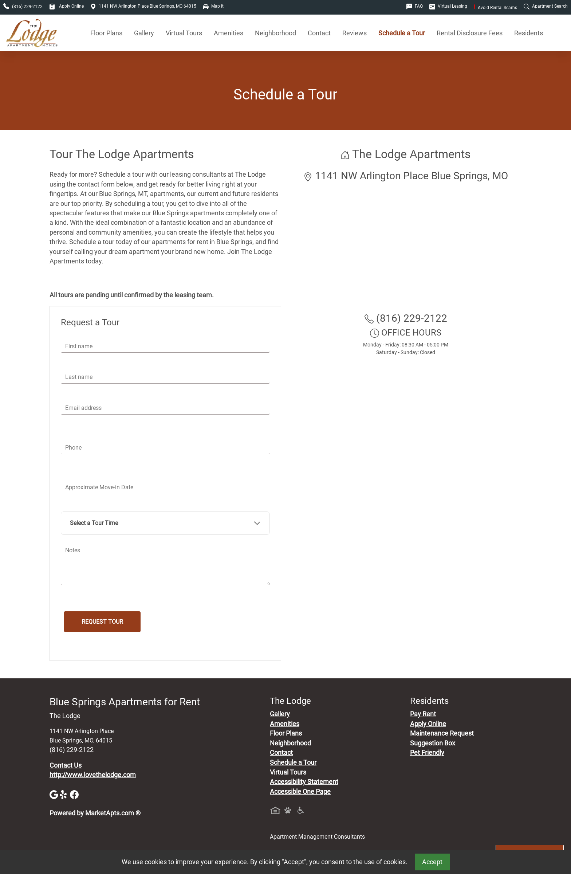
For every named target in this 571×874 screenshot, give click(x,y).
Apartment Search (546, 6)
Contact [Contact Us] (319, 33)
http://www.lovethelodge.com (93, 775)
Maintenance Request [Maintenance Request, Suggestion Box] (442, 733)
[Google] (55, 794)
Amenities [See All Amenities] (228, 33)
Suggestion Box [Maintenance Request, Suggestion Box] (432, 743)
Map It (213, 6)
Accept (432, 862)
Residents (528, 33)
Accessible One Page (300, 791)
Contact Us (66, 765)
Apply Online (66, 6)
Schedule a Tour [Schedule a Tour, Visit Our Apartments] (401, 33)
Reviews (354, 33)
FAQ (414, 6)
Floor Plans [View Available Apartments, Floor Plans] (106, 33)
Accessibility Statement (304, 781)
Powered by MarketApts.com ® (95, 813)
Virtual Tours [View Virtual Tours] (184, 33)
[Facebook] (74, 794)
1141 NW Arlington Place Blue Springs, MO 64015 (143, 6)
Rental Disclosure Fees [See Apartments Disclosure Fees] (470, 33)
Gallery (144, 33)
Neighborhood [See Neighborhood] (275, 33)
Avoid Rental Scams (495, 7)
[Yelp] (65, 794)
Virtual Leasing (448, 6)
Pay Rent (423, 714)
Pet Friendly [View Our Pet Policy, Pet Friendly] (427, 752)
